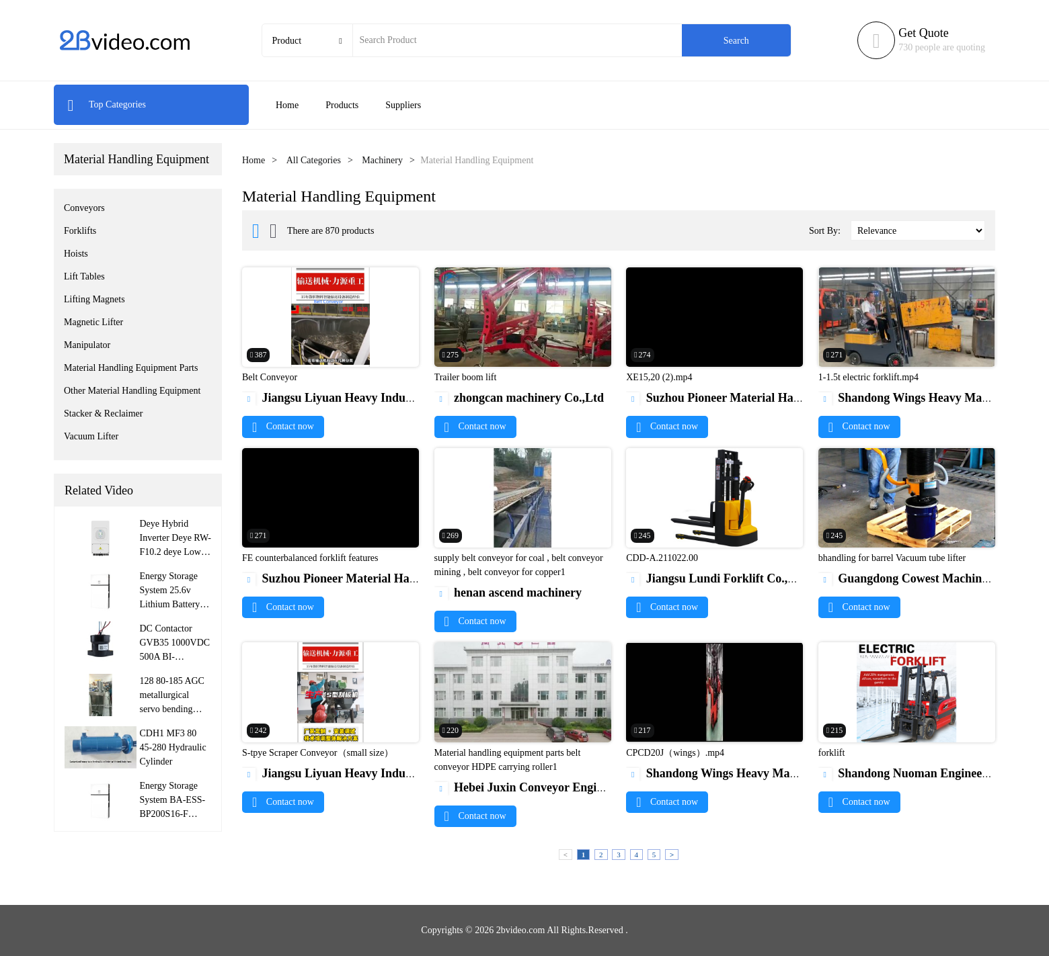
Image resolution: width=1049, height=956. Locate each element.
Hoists (76, 254)
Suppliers (403, 105)
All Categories (313, 160)
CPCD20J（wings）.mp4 (675, 753)
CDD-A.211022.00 (662, 558)
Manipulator (87, 345)
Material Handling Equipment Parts (131, 368)
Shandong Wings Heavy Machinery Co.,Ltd (748, 773)
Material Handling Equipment (136, 159)
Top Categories (106, 104)
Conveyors (84, 208)
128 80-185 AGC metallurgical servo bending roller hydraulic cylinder (172, 709)
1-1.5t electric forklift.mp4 (868, 377)
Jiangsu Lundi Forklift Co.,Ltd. (718, 578)
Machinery (382, 160)
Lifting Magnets (94, 299)
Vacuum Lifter (91, 436)
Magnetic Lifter (93, 322)
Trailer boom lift (465, 377)
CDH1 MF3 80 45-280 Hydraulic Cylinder (173, 747)
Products (341, 105)
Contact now (283, 426)
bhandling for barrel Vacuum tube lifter (892, 558)
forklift (831, 753)
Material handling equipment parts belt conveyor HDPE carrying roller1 (507, 760)
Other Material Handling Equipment (132, 391)
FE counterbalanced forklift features (310, 558)
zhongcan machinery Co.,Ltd (519, 397)
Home (287, 105)
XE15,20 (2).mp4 (659, 377)
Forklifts (80, 231)
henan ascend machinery (508, 592)
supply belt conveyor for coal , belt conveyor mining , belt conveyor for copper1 (518, 565)
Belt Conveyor (269, 377)
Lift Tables (84, 276)
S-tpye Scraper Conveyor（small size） (317, 753)
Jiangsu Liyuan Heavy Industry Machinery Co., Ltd (386, 397)
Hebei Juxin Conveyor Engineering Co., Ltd (558, 787)
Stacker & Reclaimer (103, 413)
